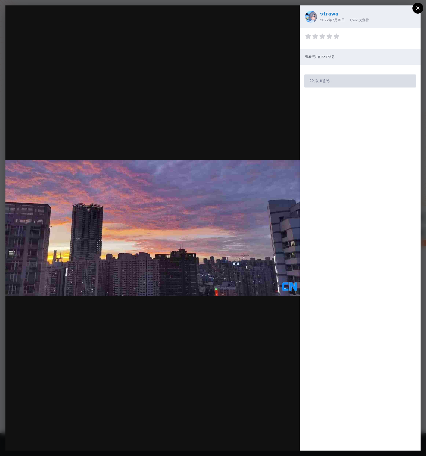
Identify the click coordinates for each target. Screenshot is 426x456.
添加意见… (321, 81)
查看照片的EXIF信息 (320, 57)
